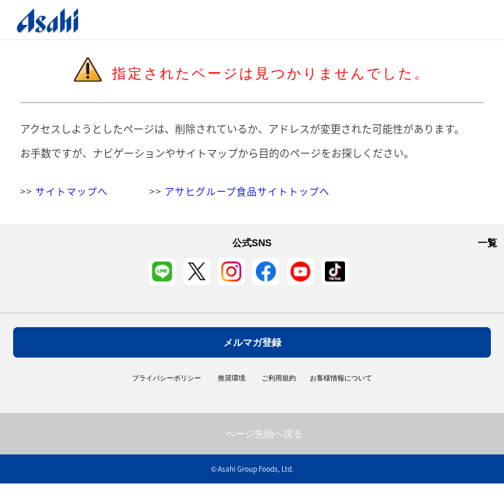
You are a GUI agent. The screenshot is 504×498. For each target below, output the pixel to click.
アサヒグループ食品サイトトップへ (247, 191)
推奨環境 (231, 378)
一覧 (487, 243)
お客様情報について (341, 378)
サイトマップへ (71, 191)
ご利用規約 (278, 378)
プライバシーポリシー (166, 378)
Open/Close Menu (454, 20)
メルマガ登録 (252, 342)
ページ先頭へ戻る (264, 433)
